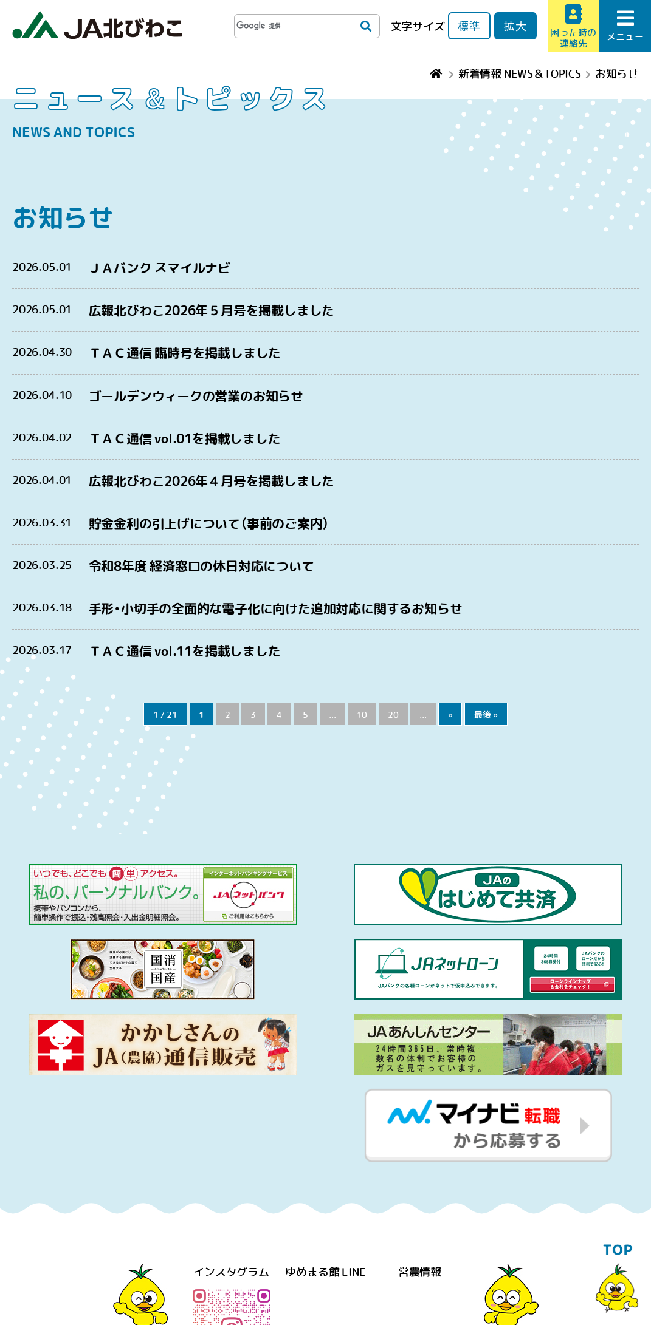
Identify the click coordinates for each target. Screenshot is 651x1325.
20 (393, 714)
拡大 (515, 26)
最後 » (485, 714)
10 (362, 714)
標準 (469, 26)
